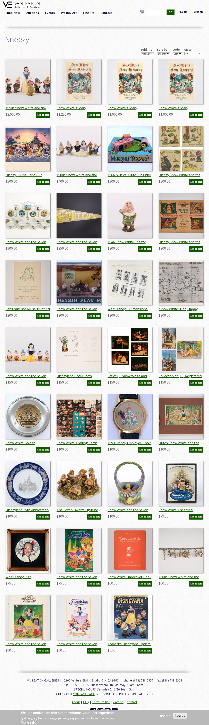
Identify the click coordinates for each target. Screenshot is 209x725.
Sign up (198, 11)
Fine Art (88, 13)
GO (170, 12)
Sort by (162, 49)
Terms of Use (101, 702)
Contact (106, 13)
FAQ (86, 702)
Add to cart (43, 114)
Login (184, 11)
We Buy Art (69, 13)
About (76, 702)
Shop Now (13, 13)
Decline (164, 716)
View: (188, 50)
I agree (180, 715)
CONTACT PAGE (84, 694)
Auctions (32, 13)
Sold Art (146, 49)
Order (177, 49)
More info (28, 722)
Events (50, 13)
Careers (118, 702)
